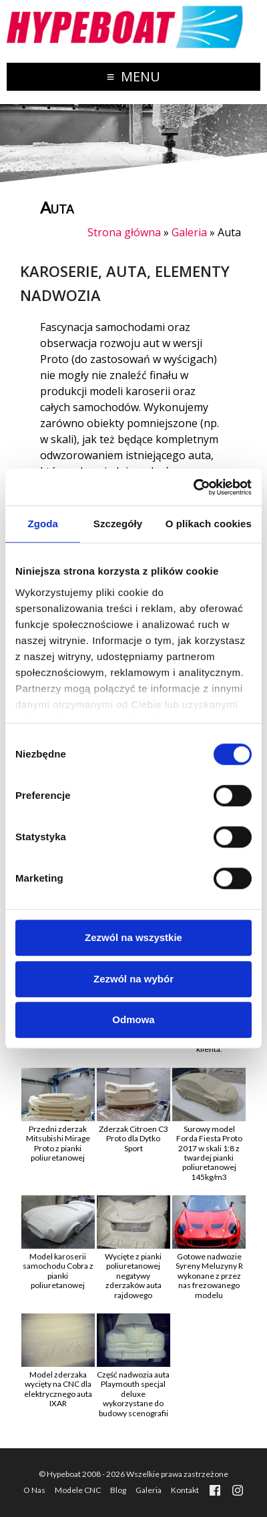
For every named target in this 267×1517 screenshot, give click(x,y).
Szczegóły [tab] (117, 523)
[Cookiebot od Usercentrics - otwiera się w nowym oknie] (193, 487)
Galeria (189, 232)
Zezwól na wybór (133, 978)
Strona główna (124, 232)
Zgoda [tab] (42, 523)
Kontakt (185, 1490)
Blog (118, 1490)
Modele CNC (78, 1490)
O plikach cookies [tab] (209, 523)
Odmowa (133, 1019)
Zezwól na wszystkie (133, 937)
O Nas (34, 1490)
